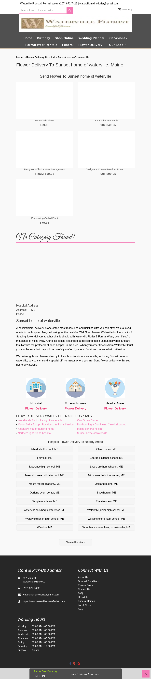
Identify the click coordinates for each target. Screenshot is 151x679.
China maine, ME (106, 449)
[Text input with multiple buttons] (43, 10)
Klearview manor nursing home (36, 428)
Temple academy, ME (44, 501)
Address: (21, 310)
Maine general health (89, 428)
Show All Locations (75, 542)
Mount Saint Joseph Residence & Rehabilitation (46, 424)
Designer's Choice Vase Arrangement (44, 169)
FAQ (80, 593)
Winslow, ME (44, 527)
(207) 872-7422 (68, 3)
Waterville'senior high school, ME (44, 518)
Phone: (20, 314)
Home (28, 38)
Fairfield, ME (44, 458)
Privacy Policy (85, 585)
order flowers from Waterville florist (112, 345)
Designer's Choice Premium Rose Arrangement (106, 169)
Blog (80, 609)
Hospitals (83, 597)
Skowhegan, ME (106, 492)
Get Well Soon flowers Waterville (93, 332)
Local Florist (84, 605)
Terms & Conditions (88, 581)
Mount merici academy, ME (45, 483)
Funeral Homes (86, 601)
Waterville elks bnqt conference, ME (45, 510)
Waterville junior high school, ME (106, 510)
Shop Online (64, 38)
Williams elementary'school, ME (106, 518)
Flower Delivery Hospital (40, 57)
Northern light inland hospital (34, 433)
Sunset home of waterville (73, 57)
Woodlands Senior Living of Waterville (40, 420)
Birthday (43, 38)
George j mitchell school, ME (106, 458)
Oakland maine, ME (106, 483)
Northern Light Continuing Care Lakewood (101, 424)
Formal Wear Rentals (41, 45)
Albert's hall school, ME (44, 449)
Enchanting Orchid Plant (44, 218)
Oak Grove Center (88, 420)
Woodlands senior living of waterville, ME (106, 527)
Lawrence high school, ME (44, 466)
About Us (83, 577)
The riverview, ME (106, 501)
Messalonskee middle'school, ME (44, 475)
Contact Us (84, 589)
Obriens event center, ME (45, 492)
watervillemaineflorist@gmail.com (99, 3)
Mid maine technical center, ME (106, 475)
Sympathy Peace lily (106, 120)
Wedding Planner (92, 38)
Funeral (68, 45)
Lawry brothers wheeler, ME (106, 466)
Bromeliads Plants (45, 120)
